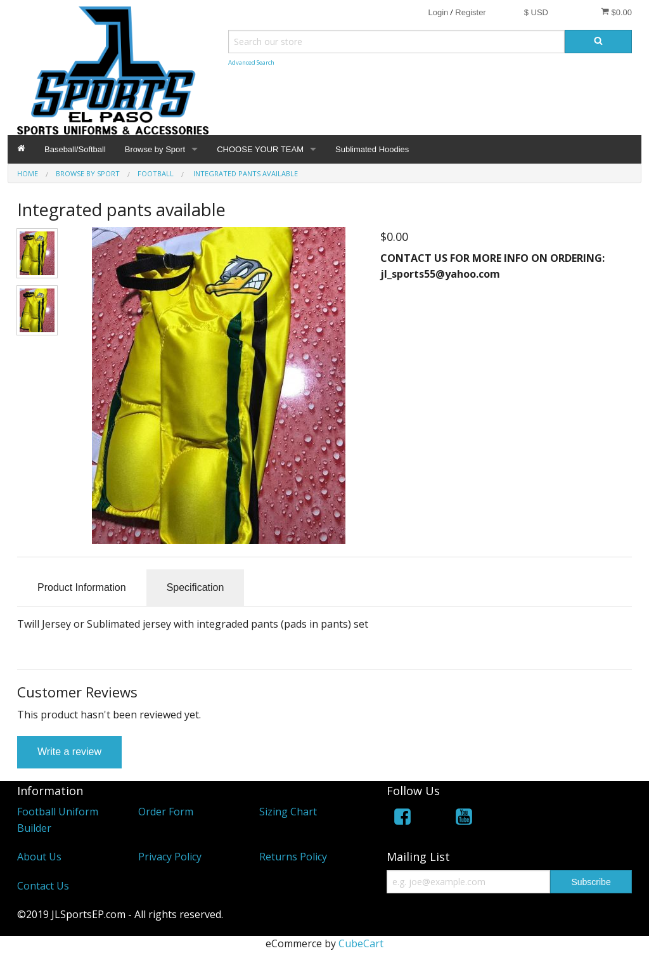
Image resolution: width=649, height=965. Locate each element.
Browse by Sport (155, 149)
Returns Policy (293, 857)
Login (438, 12)
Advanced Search (251, 62)
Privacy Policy (170, 857)
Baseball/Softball (75, 149)
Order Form (165, 812)
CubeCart (360, 943)
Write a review (69, 751)
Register (470, 12)
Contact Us (43, 886)
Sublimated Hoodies (372, 149)
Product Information (81, 587)
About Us (39, 857)
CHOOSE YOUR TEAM (260, 149)
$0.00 (616, 12)
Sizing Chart (288, 812)
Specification (195, 587)
